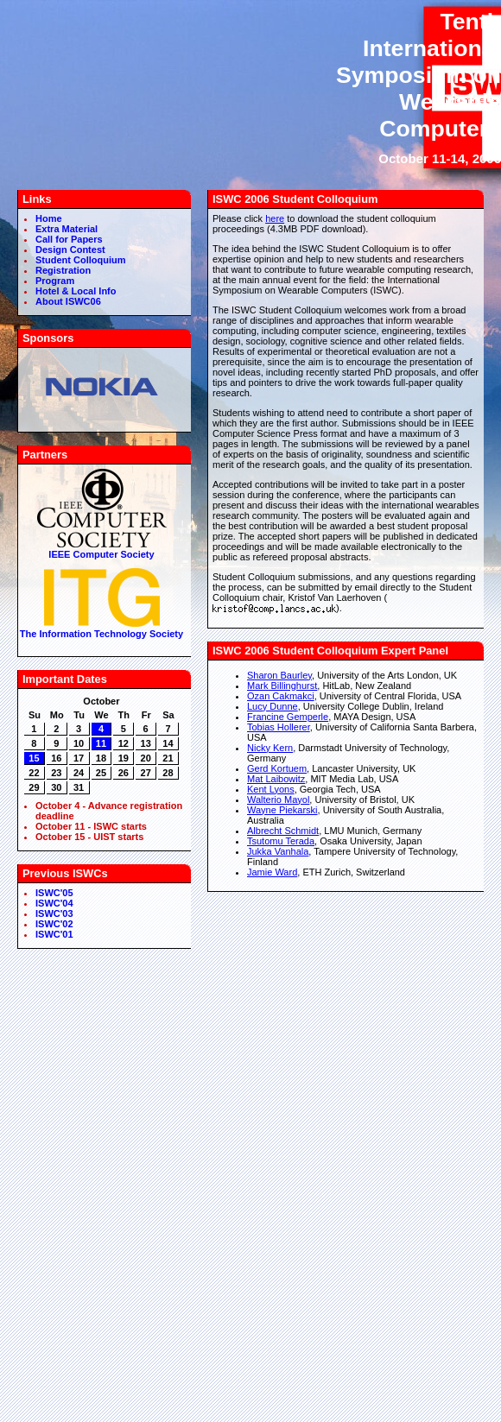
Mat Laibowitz (276, 779)
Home (48, 218)
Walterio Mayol (278, 799)
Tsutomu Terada (280, 841)
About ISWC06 (68, 301)
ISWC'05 (54, 893)
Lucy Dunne (272, 706)
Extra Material (66, 229)
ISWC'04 (54, 903)
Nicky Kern (270, 748)
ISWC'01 (54, 934)
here (274, 218)
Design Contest (70, 249)
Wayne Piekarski (282, 810)
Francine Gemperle (287, 716)
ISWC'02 (54, 924)
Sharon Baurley (279, 675)
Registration (63, 270)
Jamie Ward (272, 872)
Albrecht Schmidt (283, 830)
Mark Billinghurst (282, 685)
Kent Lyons (271, 789)
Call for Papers (69, 239)
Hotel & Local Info (76, 291)
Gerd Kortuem (277, 768)
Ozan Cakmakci (280, 696)
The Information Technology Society (101, 628)
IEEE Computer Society (102, 549)
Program (54, 280)
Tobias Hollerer (278, 727)
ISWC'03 (54, 913)
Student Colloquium (80, 260)
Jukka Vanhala (277, 851)
